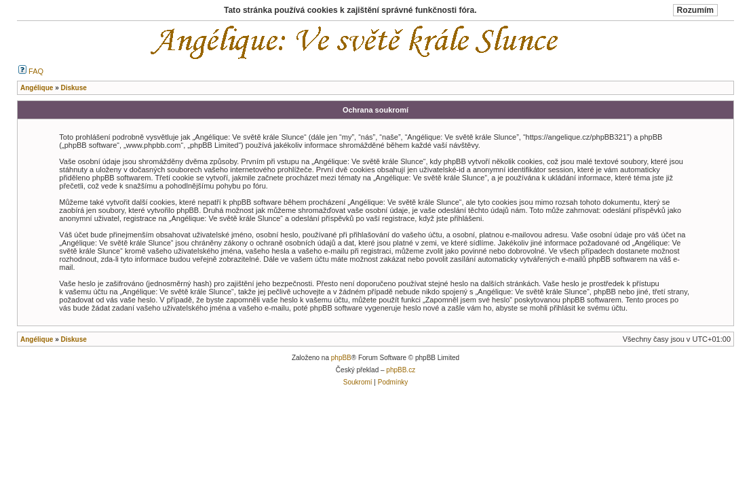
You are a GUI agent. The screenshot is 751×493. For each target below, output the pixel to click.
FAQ (30, 71)
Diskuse (73, 339)
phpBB (341, 357)
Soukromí (357, 382)
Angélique (36, 339)
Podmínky (393, 382)
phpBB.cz (400, 370)
